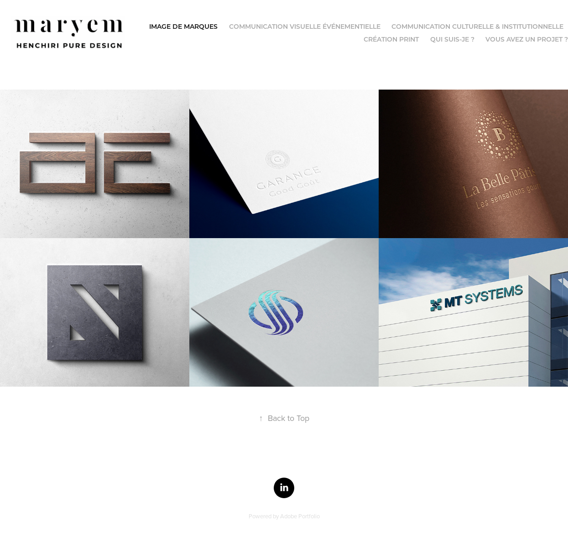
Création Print (391, 39)
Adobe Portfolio (300, 516)
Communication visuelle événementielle (304, 26)
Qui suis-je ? (452, 39)
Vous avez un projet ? (526, 39)
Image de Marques (183, 26)
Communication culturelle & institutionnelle (477, 26)
